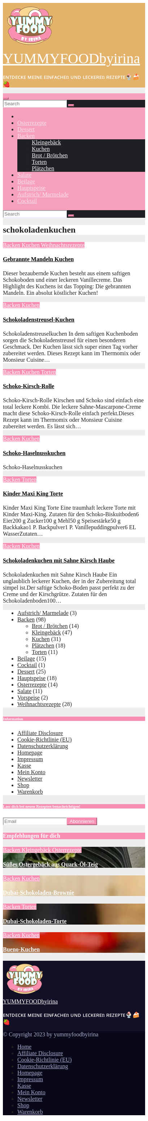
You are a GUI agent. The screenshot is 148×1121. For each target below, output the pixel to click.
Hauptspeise (31, 188)
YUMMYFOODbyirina (71, 58)
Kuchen (41, 149)
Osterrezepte (32, 123)
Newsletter (29, 779)
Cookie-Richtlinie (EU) (44, 739)
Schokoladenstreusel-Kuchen (38, 320)
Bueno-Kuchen (21, 949)
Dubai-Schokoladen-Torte (34, 921)
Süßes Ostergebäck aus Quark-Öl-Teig (50, 864)
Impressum (30, 759)
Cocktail (27, 201)
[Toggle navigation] (6, 98)
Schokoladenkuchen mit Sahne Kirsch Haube (58, 560)
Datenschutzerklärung (42, 746)
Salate (24, 175)
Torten (39, 162)
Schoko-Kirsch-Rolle (28, 386)
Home (24, 1047)
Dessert (26, 129)
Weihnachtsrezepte (62, 245)
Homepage (29, 753)
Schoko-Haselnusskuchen (34, 453)
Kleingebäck (46, 142)
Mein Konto (31, 772)
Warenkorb (30, 792)
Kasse (24, 766)
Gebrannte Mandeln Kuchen (38, 259)
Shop (23, 785)
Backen (26, 136)
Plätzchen (43, 168)
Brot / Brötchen (50, 155)
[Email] (35, 821)
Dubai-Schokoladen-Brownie (38, 892)
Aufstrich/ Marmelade (43, 194)
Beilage (26, 181)
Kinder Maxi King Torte (33, 494)
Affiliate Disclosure (40, 733)
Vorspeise (28, 698)
